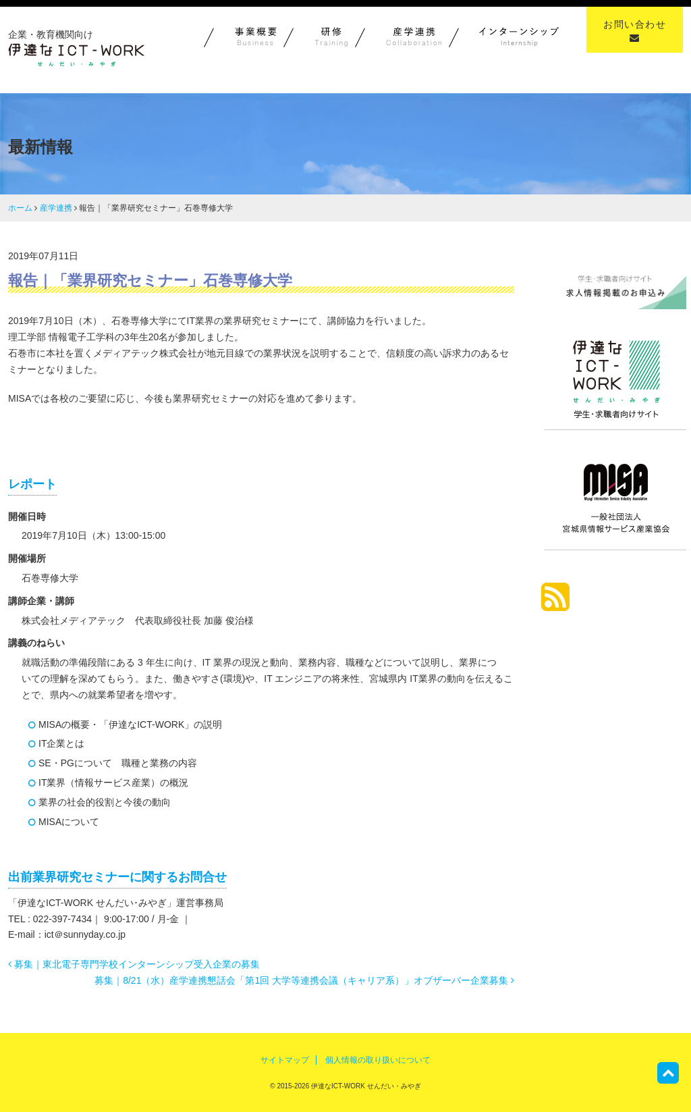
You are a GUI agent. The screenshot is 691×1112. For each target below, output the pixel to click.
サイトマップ (284, 1060)
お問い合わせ (634, 31)
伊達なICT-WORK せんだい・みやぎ (365, 1086)
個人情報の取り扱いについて (378, 1060)
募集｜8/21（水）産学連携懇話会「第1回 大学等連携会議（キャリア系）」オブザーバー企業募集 (304, 980)
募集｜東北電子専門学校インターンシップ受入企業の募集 (134, 964)
